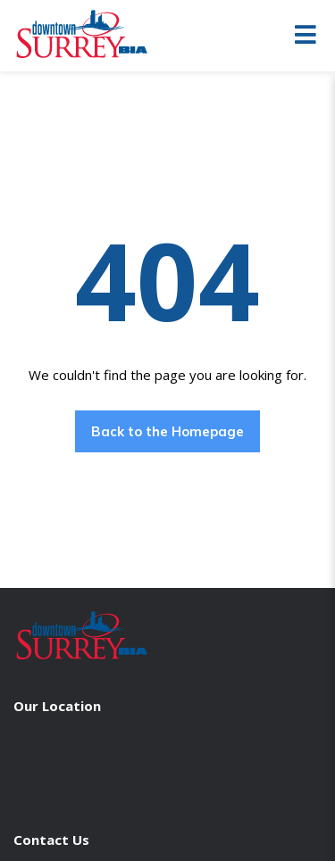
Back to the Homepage (167, 431)
